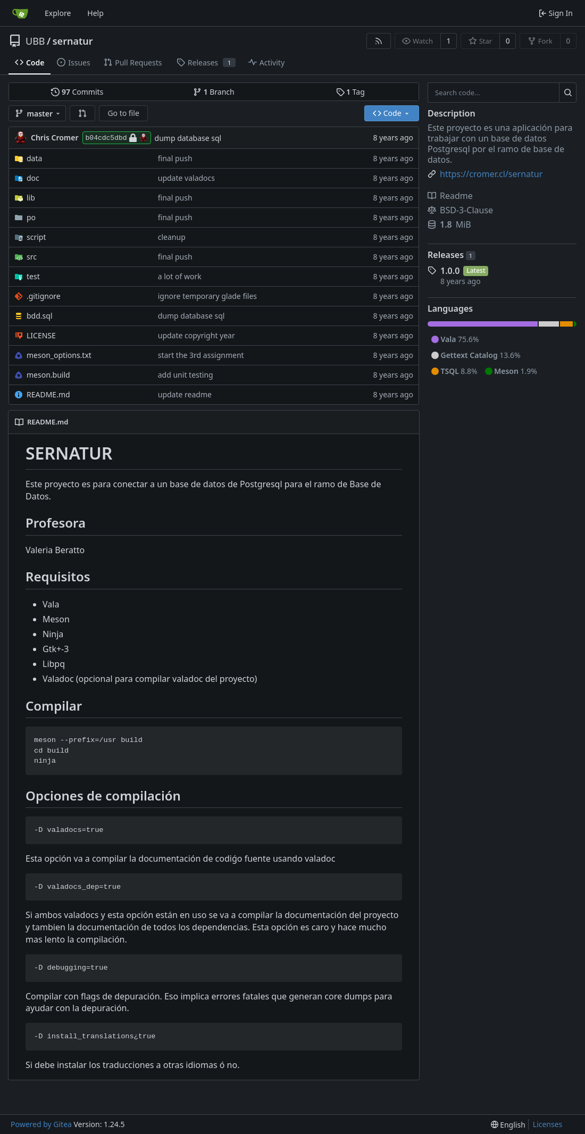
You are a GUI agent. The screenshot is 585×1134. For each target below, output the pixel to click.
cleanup (172, 237)
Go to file (123, 113)
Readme (450, 195)
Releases (451, 254)
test (33, 276)
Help (95, 13)
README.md (48, 394)
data (34, 158)
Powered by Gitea (41, 1124)
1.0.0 (449, 270)
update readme (185, 394)
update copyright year (196, 335)
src (32, 257)
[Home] (20, 13)
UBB (35, 41)
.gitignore (44, 296)
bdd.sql (40, 316)
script (36, 237)
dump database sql (188, 138)
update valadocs (186, 178)
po (31, 217)
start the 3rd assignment (201, 355)
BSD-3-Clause (460, 210)
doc (33, 178)
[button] (82, 113)
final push (175, 158)
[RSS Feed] (378, 41)
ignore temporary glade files (207, 296)
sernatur (73, 41)
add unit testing (185, 375)
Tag (350, 92)
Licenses (548, 1124)
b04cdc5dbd (117, 138)
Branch (214, 92)
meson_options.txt (59, 355)
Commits (77, 92)
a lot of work (180, 276)
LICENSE (41, 335)
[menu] (508, 1125)
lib (31, 198)
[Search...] (567, 92)
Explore (58, 13)
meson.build (48, 375)
